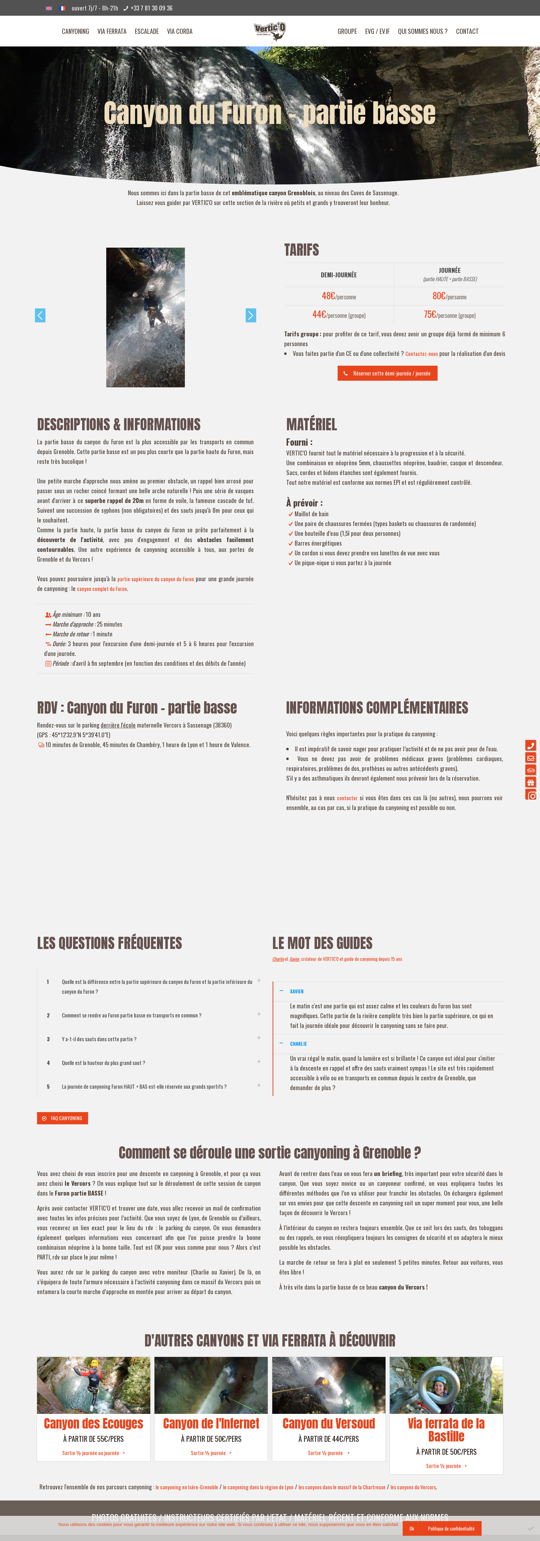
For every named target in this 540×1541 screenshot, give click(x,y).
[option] (145, 317)
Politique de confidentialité (451, 1528)
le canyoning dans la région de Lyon (273, 1493)
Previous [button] (40, 315)
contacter (347, 798)
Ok (412, 1528)
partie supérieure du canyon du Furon (166, 579)
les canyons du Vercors (451, 1493)
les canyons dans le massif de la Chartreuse (369, 1493)
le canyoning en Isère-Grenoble (191, 1493)
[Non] (531, 1528)
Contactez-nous (430, 353)
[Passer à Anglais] (49, 8)
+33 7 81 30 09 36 (152, 7)
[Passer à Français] (62, 8)
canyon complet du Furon (124, 588)
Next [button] (251, 315)
